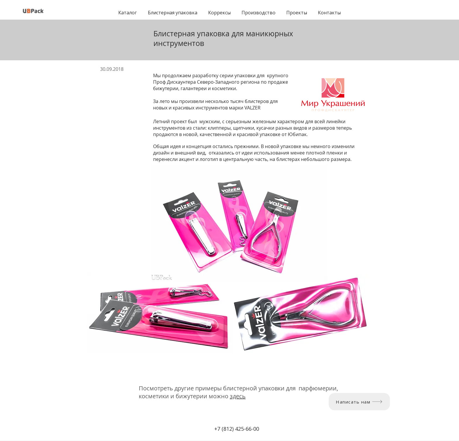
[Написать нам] (359, 401)
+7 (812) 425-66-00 (236, 428)
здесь (238, 396)
